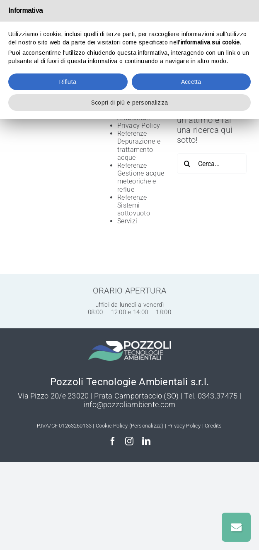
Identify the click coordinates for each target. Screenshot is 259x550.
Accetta (191, 81)
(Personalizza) (146, 426)
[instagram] (129, 441)
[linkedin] (146, 441)
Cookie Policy (112, 426)
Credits (213, 426)
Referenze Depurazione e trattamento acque (138, 145)
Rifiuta (67, 81)
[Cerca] (187, 163)
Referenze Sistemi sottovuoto (133, 205)
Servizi (127, 221)
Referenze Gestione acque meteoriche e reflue (140, 177)
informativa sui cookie (210, 42)
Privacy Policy (138, 126)
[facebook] (113, 441)
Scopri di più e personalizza (129, 102)
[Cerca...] (212, 163)
